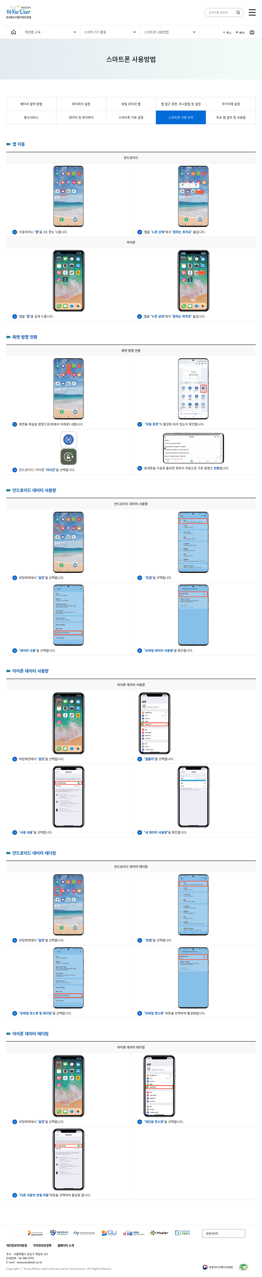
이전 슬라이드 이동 (15, 1233)
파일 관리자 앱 (131, 104)
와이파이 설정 (81, 104)
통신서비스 (31, 117)
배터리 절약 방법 (31, 104)
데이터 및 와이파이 (81, 117)
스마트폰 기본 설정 (131, 117)
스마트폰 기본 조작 (181, 117)
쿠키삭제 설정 (231, 104)
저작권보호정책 (42, 1245)
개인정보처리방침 (16, 1245)
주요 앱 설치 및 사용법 (231, 117)
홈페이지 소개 (66, 1245)
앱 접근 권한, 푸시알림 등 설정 (181, 104)
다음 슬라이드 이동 (21, 1233)
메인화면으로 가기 (13, 32)
